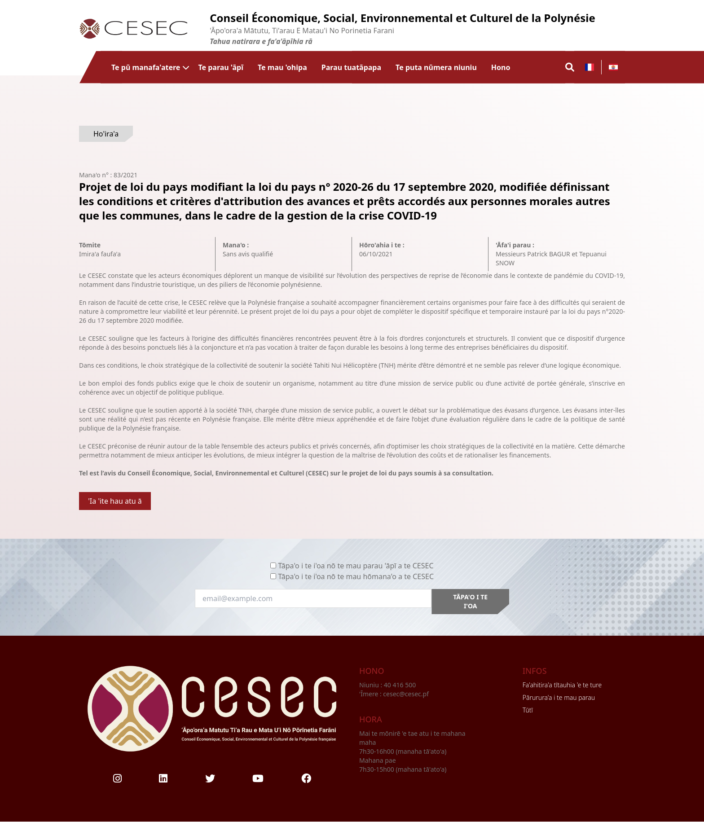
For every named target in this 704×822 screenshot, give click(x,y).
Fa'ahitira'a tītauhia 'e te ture (562, 685)
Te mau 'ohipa (282, 67)
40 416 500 (401, 685)
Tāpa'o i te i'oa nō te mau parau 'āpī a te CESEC (355, 566)
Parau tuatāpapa (351, 67)
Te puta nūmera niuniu (436, 67)
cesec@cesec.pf (406, 694)
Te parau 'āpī (220, 67)
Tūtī (528, 710)
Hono (500, 67)
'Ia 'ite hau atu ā (115, 501)
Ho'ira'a (106, 134)
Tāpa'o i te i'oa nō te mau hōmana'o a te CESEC (356, 576)
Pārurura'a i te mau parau (559, 697)
